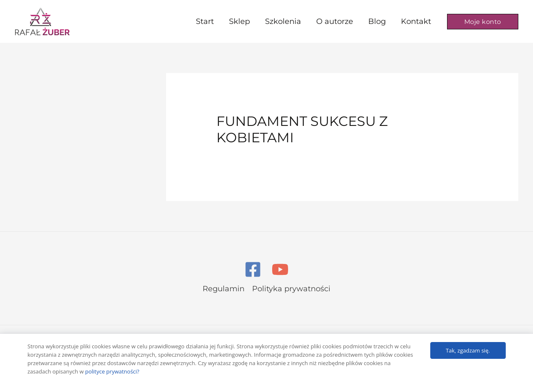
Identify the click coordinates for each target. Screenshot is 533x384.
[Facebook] (252, 269)
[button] (482, 21)
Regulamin (223, 288)
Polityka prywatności (291, 288)
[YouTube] (280, 269)
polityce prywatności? (112, 371)
